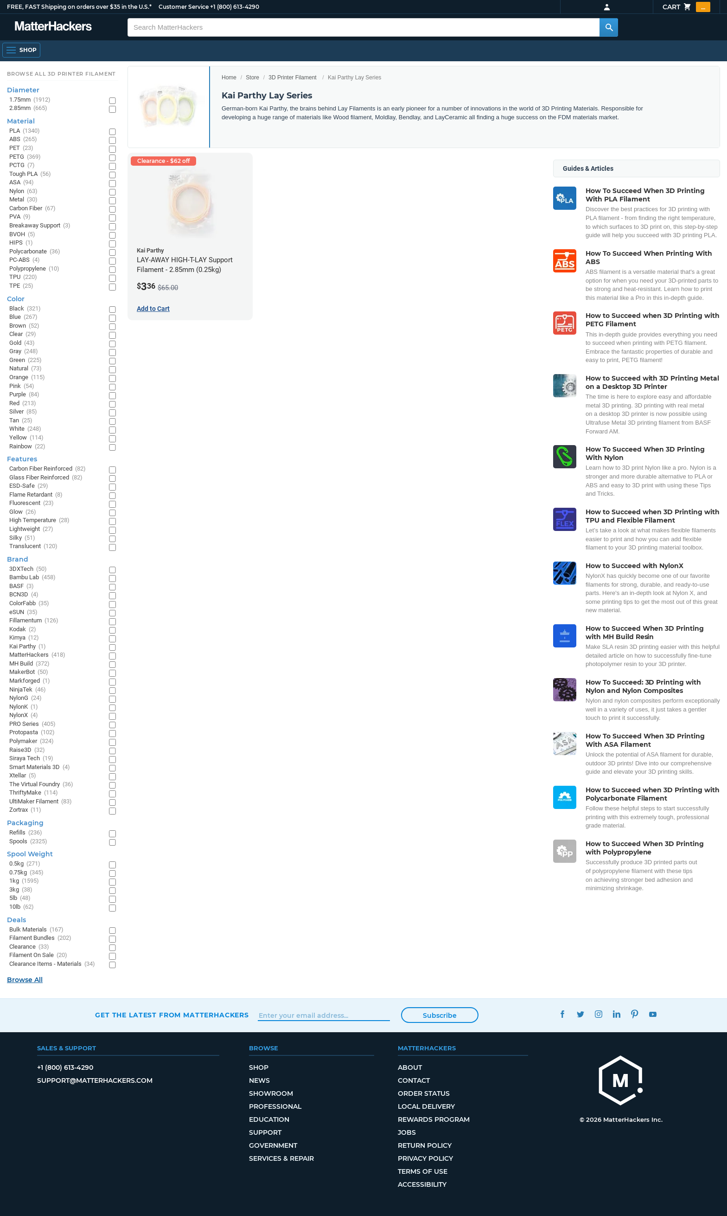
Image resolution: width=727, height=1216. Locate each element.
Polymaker (31, 741)
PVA (20, 217)
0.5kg (24, 864)
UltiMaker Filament (40, 801)
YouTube (652, 1014)
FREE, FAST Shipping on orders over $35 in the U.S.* (79, 6)
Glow (22, 512)
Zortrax (25, 810)
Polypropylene (34, 269)
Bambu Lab (32, 577)
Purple (24, 394)
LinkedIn (616, 1014)
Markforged (29, 681)
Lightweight (31, 529)
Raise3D (27, 750)
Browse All (25, 980)
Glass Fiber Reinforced (46, 477)
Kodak (22, 629)
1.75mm (30, 100)
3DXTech (28, 569)
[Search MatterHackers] (608, 27)
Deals (16, 920)
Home (229, 77)
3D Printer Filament (292, 77)
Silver (23, 411)
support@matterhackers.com (95, 1080)
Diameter (23, 90)
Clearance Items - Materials (52, 964)
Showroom (271, 1093)
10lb (21, 907)
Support (265, 1132)
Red (22, 403)
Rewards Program (434, 1119)
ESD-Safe (28, 486)
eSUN (23, 612)
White (25, 429)
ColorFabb (29, 603)
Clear (22, 334)
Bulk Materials (36, 929)
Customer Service (184, 6)
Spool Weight (30, 854)
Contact (414, 1080)
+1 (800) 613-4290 (234, 6)
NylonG (25, 698)
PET (21, 148)
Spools (28, 841)
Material (21, 121)
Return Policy (425, 1145)
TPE (21, 286)
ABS (23, 139)
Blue (23, 317)
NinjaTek (27, 690)
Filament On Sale (38, 955)
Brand (17, 559)
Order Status (424, 1093)
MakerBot (28, 672)
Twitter (580, 1014)
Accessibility (422, 1184)
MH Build (29, 664)
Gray (23, 351)
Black (25, 308)
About (410, 1067)
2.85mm (28, 108)
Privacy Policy (425, 1158)
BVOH (22, 234)
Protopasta (32, 732)
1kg (24, 881)
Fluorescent (31, 503)
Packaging (25, 823)
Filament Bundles (40, 938)
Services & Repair (281, 1158)
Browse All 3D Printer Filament (61, 74)
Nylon (23, 191)
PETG (25, 157)
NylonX (23, 715)
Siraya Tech (31, 758)
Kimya (24, 638)
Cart (686, 7)
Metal (23, 199)
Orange (27, 377)
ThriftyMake (33, 793)
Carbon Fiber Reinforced (47, 469)
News (259, 1080)
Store (252, 77)
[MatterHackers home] (620, 1081)
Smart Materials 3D (39, 767)
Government (273, 1145)
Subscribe (440, 1015)
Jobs (407, 1132)
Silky (22, 538)
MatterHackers (37, 655)
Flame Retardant (36, 495)
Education (269, 1119)
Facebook (562, 1014)
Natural (25, 368)
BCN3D (23, 594)
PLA (24, 131)
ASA (21, 182)
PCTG (22, 165)
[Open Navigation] (21, 50)
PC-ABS (24, 260)
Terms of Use (422, 1171)
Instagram (598, 1014)
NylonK (23, 707)
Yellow (26, 437)
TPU (23, 277)
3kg (20, 890)
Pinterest (634, 1014)
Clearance (29, 947)
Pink (21, 386)
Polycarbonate (34, 251)
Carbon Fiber (32, 208)
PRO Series (32, 724)
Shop (258, 1067)
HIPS (21, 243)
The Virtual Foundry (41, 784)
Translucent (33, 546)
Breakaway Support (39, 225)
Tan (20, 420)
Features (22, 459)
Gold (22, 343)
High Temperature (39, 520)
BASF (21, 586)
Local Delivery (426, 1106)
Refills (25, 832)
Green (25, 360)
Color (16, 299)
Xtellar (22, 775)
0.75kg (26, 872)
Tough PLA (30, 174)
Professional (275, 1106)
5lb (20, 898)
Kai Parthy (27, 646)
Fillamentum (33, 620)
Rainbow (27, 446)
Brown (24, 326)
